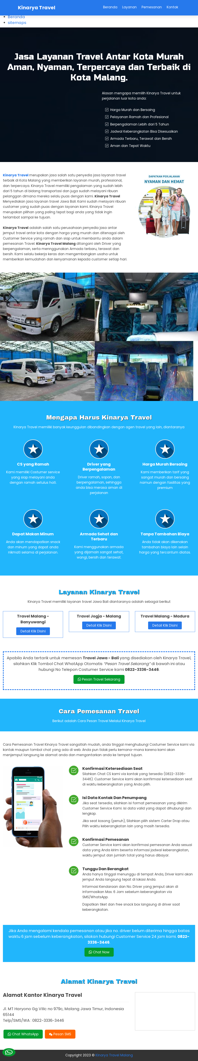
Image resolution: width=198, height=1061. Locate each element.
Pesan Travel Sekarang (99, 679)
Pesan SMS (60, 1034)
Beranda (16, 17)
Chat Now (99, 952)
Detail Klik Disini (33, 631)
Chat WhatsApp (23, 1034)
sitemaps (17, 22)
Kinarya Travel (36, 8)
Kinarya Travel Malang (114, 1055)
